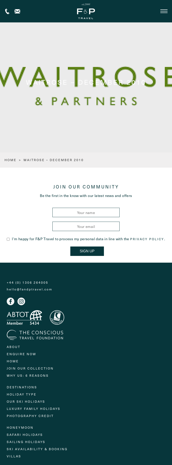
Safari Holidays (25, 434)
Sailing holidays (26, 441)
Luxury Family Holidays (33, 408)
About (13, 346)
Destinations (22, 387)
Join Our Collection (30, 368)
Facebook (10, 301)
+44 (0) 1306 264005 (7, 11)
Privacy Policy (147, 239)
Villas (14, 456)
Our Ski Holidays (26, 401)
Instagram (21, 301)
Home (13, 361)
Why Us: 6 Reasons (28, 375)
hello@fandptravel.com (29, 289)
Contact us (17, 11)
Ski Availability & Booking (37, 449)
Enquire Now (21, 354)
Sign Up (87, 251)
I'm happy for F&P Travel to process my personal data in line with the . (86, 238)
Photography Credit (30, 415)
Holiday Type (22, 394)
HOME (10, 160)
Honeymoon (20, 427)
